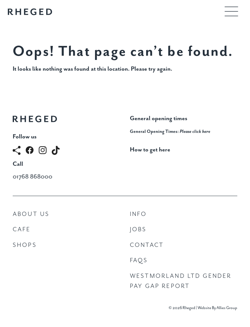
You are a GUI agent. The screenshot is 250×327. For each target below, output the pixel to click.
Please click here (195, 131)
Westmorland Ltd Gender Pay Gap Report (180, 281)
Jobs (138, 229)
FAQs (139, 260)
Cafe (22, 229)
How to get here (150, 149)
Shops (25, 245)
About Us (31, 214)
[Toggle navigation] (231, 11)
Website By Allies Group (217, 308)
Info (138, 214)
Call (18, 164)
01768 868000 (32, 176)
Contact (147, 245)
